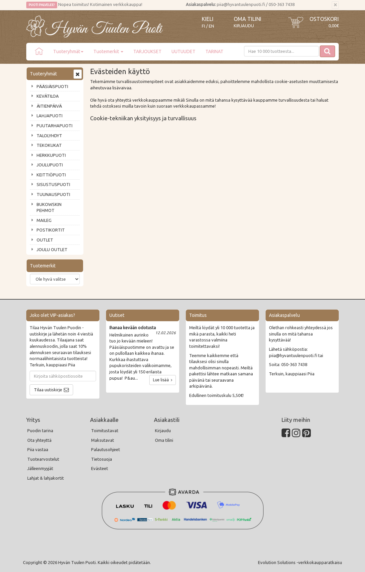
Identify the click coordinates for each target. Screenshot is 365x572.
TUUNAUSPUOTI (53, 194)
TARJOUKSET (147, 51)
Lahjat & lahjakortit (45, 478)
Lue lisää (162, 380)
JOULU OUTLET (52, 249)
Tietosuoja (101, 459)
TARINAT (214, 51)
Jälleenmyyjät (40, 468)
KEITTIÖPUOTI (51, 174)
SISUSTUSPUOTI (53, 184)
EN (211, 26)
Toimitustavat (104, 430)
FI (203, 26)
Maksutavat (102, 440)
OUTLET (45, 240)
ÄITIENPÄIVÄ (49, 106)
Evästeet (99, 468)
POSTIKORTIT (51, 230)
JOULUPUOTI (50, 164)
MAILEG (44, 220)
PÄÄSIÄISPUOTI (52, 86)
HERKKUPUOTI (51, 155)
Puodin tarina (40, 430)
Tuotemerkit (108, 51)
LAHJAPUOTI (49, 115)
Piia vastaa (37, 449)
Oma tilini (247, 19)
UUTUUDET (183, 51)
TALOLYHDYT (49, 135)
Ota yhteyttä (39, 440)
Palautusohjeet (105, 449)
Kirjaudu (244, 25)
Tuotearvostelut (43, 459)
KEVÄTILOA (48, 96)
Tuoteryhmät (68, 51)
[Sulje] (335, 5)
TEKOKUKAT (49, 145)
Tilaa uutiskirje (48, 389)
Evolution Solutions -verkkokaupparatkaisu (300, 562)
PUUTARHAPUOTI (54, 125)
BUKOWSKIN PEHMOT (49, 207)
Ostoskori (324, 19)
